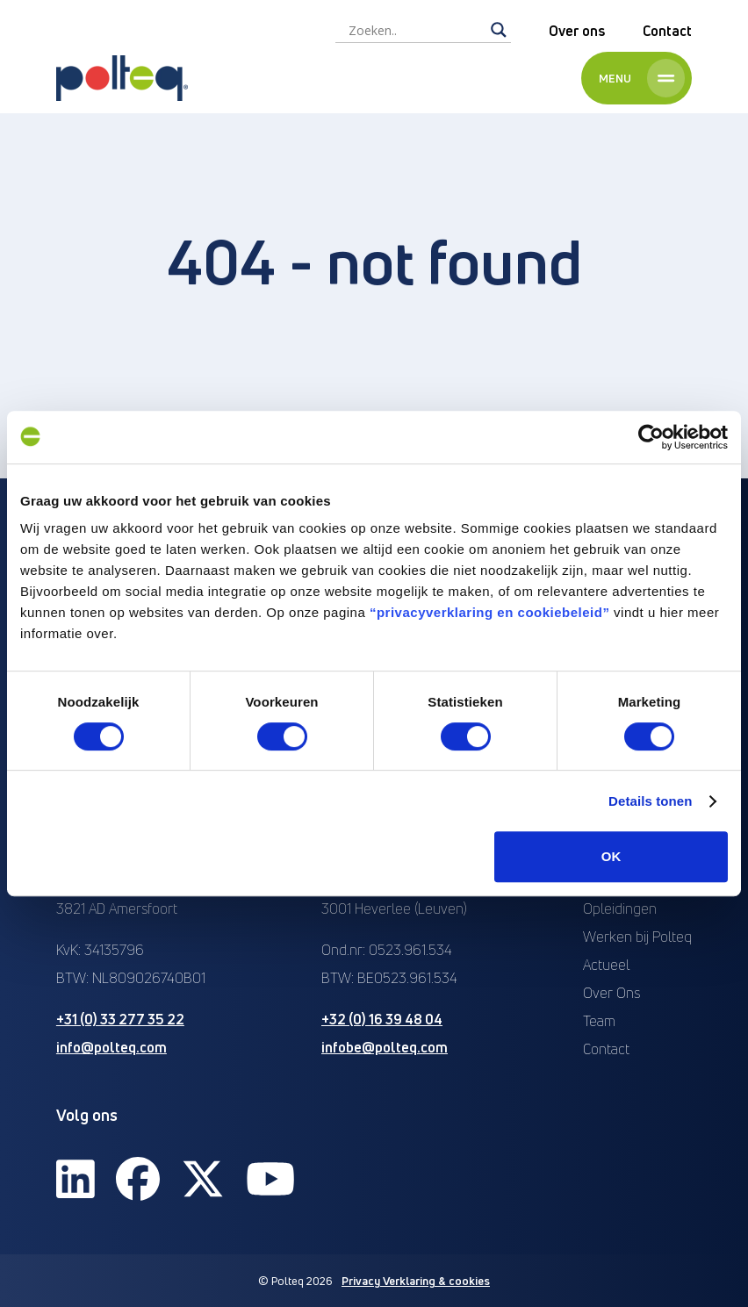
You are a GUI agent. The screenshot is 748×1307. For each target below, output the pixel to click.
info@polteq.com (111, 1047)
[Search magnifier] (498, 30)
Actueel (606, 964)
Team (599, 1021)
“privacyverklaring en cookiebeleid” (489, 612)
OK (611, 856)
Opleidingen (620, 908)
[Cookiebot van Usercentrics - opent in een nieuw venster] (651, 437)
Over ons (577, 30)
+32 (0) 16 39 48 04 (381, 1019)
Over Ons (611, 992)
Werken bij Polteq (637, 936)
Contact (667, 30)
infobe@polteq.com (384, 1047)
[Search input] (415, 30)
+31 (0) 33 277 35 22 (120, 1019)
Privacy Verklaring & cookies (416, 1281)
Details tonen (650, 801)
